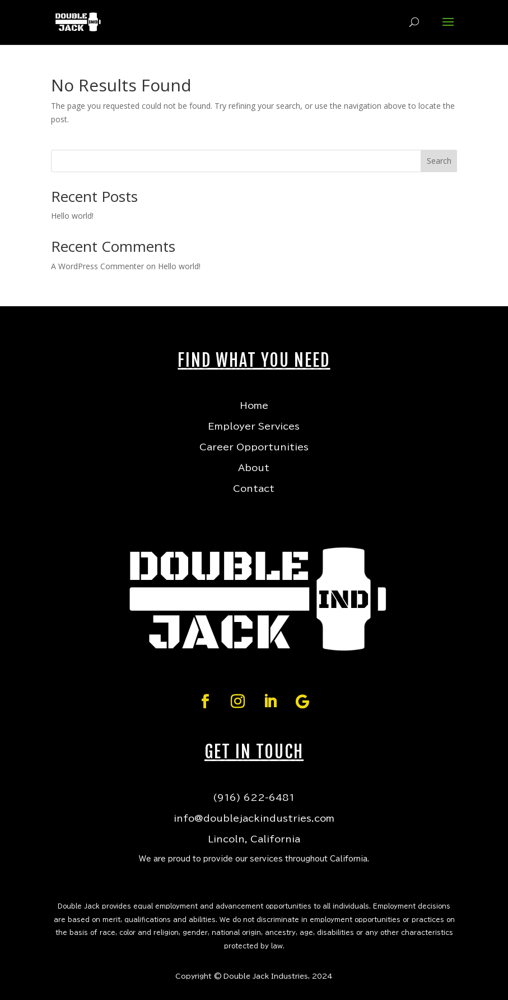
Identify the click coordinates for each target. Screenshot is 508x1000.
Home (254, 405)
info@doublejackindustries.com (254, 818)
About (253, 467)
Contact (253, 488)
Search (439, 160)
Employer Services (254, 426)
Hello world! (72, 215)
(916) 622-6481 (254, 797)
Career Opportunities (254, 447)
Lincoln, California (254, 839)
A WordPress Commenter (97, 266)
